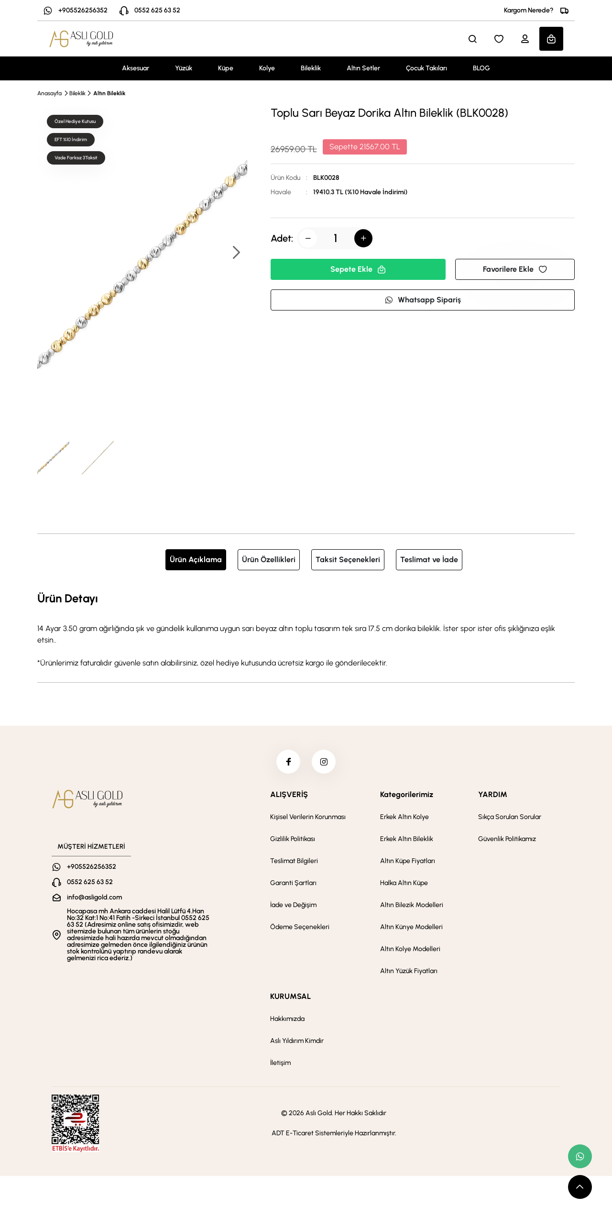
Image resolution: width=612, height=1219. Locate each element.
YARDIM (492, 794)
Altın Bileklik (109, 93)
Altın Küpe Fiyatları (407, 861)
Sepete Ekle (358, 269)
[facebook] (288, 762)
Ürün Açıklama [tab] (196, 559)
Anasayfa (49, 93)
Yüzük (183, 68)
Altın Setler (363, 68)
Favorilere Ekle (515, 269)
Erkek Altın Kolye (404, 817)
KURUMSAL (290, 996)
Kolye (267, 68)
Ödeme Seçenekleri (299, 927)
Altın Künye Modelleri (411, 927)
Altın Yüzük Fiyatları (408, 971)
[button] (235, 253)
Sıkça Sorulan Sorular (509, 817)
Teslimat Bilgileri (294, 861)
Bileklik (311, 68)
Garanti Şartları (293, 883)
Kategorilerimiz (406, 794)
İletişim (280, 1063)
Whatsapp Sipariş (422, 299)
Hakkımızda (287, 1019)
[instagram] (324, 762)
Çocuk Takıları (426, 68)
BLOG (481, 68)
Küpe (225, 68)
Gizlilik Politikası (292, 839)
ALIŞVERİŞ (289, 794)
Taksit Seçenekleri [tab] (348, 559)
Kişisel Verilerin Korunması (308, 817)
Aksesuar (135, 68)
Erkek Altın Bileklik (406, 839)
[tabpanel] (306, 629)
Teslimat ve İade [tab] (429, 559)
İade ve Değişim (293, 905)
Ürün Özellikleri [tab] (268, 559)
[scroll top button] (580, 1187)
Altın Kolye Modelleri (410, 949)
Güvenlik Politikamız (507, 839)
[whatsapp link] (580, 1156)
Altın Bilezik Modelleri (411, 905)
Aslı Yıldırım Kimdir (297, 1041)
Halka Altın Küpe (404, 883)
